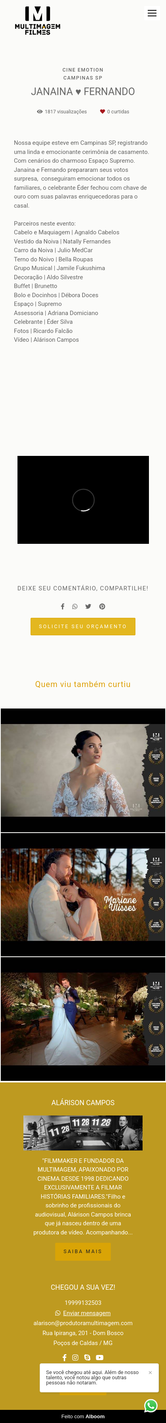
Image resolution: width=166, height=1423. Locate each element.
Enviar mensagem (87, 1313)
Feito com (82, 1416)
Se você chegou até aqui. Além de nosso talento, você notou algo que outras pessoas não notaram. (92, 1377)
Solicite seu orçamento (83, 626)
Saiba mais (83, 1251)
